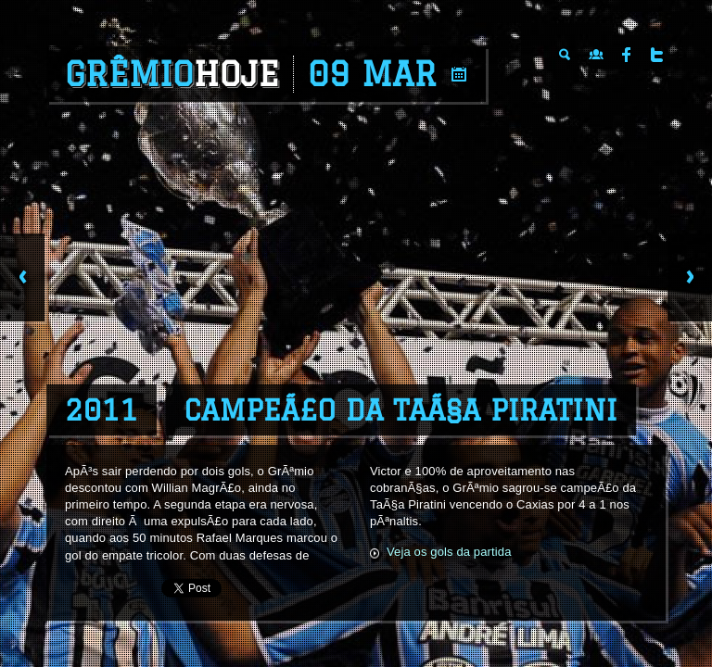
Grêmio (172, 74)
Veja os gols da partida (449, 552)
